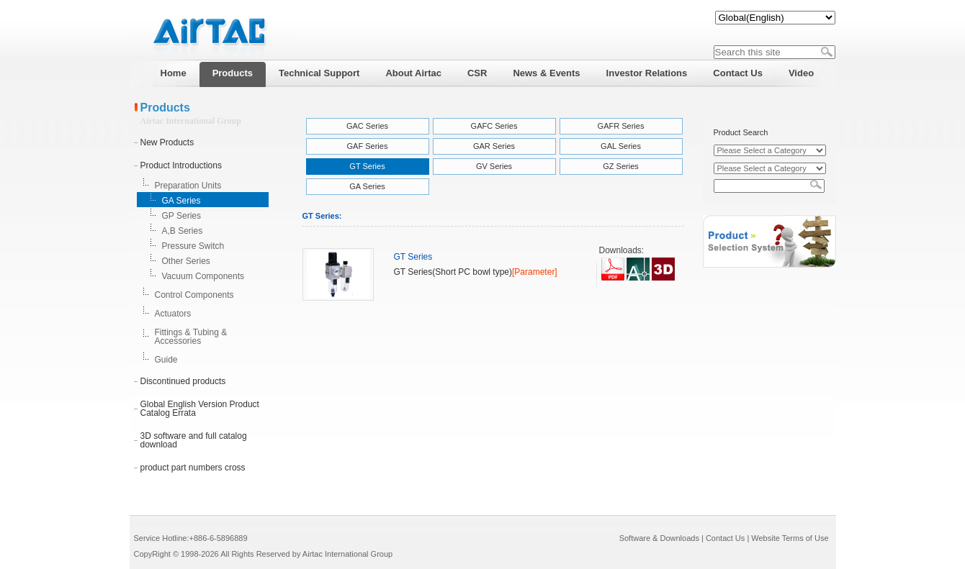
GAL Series (621, 146)
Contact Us (725, 538)
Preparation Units (188, 186)
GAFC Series (494, 126)
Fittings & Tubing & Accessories (191, 336)
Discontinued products (183, 381)
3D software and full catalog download (193, 440)
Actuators (173, 314)
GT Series (367, 166)
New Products (167, 142)
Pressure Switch (193, 246)
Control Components (194, 295)
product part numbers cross (193, 468)
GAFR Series (621, 126)
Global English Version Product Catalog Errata (199, 408)
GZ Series (621, 166)
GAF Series (367, 146)
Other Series (186, 261)
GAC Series (367, 126)
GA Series (181, 201)
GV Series (494, 166)
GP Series (181, 216)
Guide (166, 360)
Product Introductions (181, 165)
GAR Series (494, 146)
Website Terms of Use (789, 538)
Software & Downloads (659, 538)
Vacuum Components (203, 276)
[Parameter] (534, 272)
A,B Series (182, 231)
